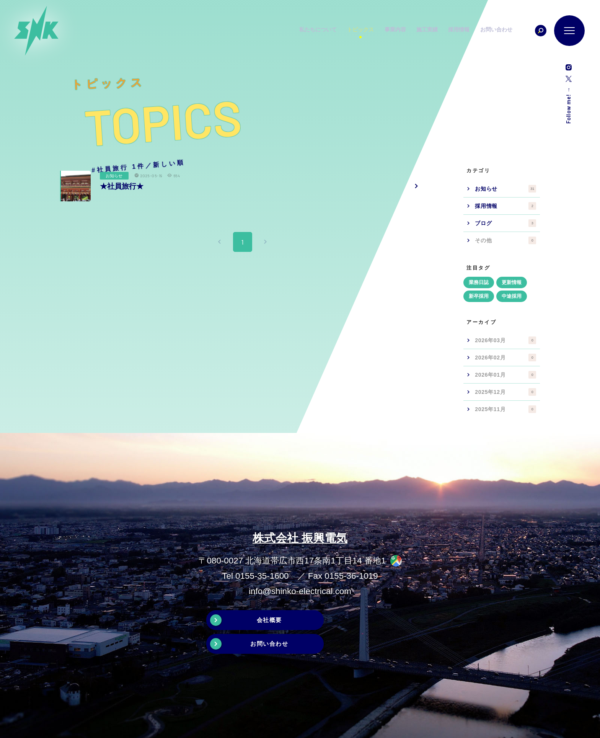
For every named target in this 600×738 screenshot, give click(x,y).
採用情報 (475, 31)
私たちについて (330, 31)
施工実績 (442, 31)
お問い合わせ (513, 31)
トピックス (373, 31)
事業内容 (409, 31)
